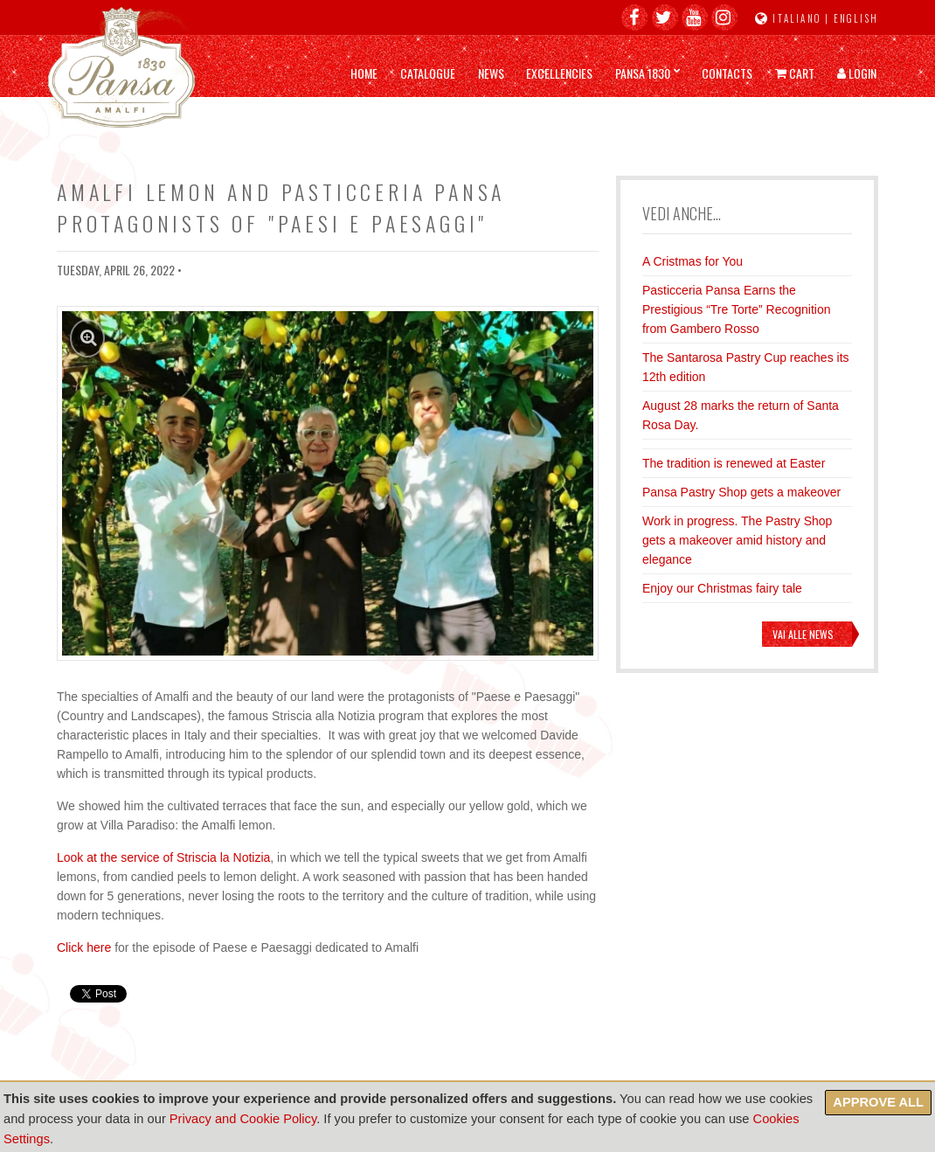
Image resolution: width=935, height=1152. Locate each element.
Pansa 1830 (642, 73)
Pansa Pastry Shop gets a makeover (741, 492)
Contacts (727, 73)
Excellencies (559, 73)
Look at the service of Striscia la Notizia (163, 857)
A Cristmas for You (692, 261)
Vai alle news (803, 634)
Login (856, 73)
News (491, 73)
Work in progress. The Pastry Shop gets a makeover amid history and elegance (737, 540)
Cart (794, 73)
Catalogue (427, 73)
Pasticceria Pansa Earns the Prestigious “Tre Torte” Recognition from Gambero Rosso (736, 309)
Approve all (878, 1102)
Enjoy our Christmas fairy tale (722, 588)
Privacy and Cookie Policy (243, 1119)
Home (363, 73)
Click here (84, 947)
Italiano (796, 18)
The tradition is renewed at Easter (733, 463)
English (856, 18)
